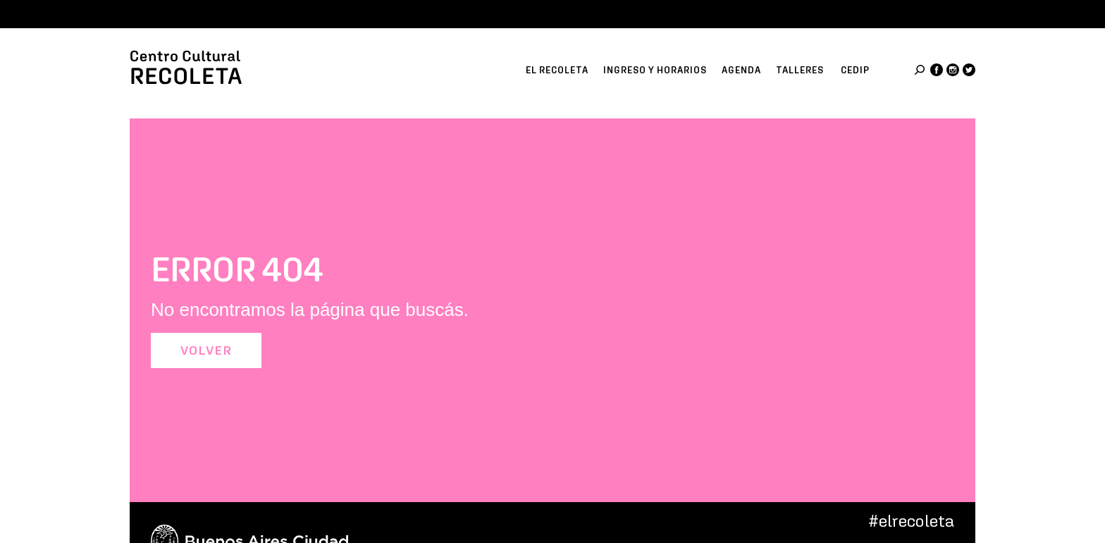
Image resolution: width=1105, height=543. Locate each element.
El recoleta (557, 70)
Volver (206, 350)
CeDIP (855, 70)
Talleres (800, 70)
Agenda (741, 70)
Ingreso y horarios (655, 70)
